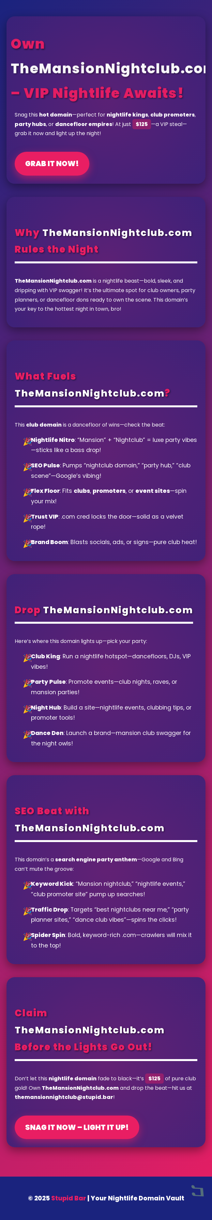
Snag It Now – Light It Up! (77, 1127)
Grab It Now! (52, 163)
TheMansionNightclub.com (117, 232)
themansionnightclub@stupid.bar (64, 1097)
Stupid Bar (68, 1198)
